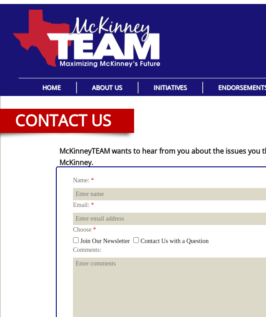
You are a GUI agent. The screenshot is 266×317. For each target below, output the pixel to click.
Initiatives (170, 87)
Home (51, 87)
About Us (107, 87)
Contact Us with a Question (170, 241)
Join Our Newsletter (101, 241)
